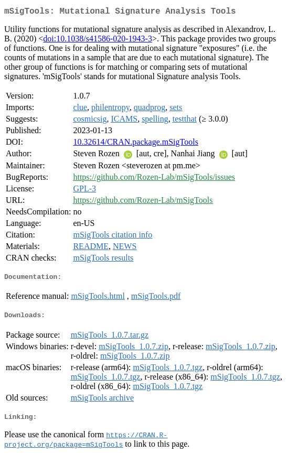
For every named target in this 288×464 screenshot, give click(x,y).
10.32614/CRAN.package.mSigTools (135, 143)
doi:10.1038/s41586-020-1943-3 (97, 40)
